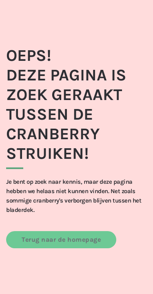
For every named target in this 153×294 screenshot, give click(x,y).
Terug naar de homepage (61, 239)
